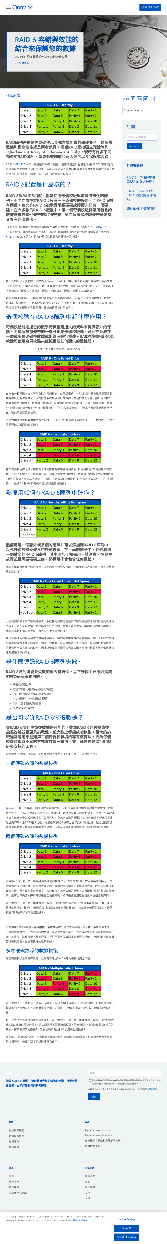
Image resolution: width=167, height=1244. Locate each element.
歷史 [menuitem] (87, 1182)
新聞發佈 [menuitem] (14, 1182)
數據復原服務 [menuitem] (16, 1131)
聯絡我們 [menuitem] (90, 1176)
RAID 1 (10, 237)
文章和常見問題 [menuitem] (18, 1193)
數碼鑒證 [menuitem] (14, 1147)
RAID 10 (103, 227)
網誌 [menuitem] (11, 1176)
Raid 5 (12, 808)
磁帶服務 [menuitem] (14, 1142)
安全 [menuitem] (87, 1193)
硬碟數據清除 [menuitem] (92, 1146)
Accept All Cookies (126, 1237)
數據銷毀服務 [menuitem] (16, 1136)
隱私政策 (153, 1090)
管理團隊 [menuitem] (90, 1187)
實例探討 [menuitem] (14, 1187)
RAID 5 (21, 164)
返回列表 (13, 95)
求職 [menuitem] (87, 1198)
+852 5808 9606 (150, 7)
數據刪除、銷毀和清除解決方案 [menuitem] (103, 1141)
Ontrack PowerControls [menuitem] (98, 1135)
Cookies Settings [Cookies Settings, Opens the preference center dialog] (126, 1219)
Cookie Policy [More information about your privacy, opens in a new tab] (80, 1220)
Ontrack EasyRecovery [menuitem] (97, 1130)
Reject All (126, 1228)
